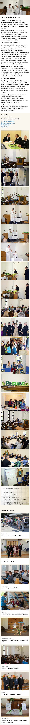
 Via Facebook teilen (7, 121)
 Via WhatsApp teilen (8, 123)
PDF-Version (4, 127)
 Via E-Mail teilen (6, 125)
